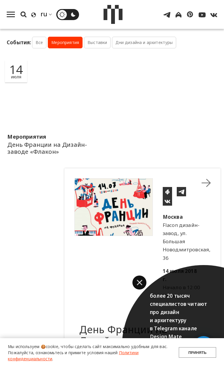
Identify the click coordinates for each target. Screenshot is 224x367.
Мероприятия (65, 42)
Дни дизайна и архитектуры (144, 42)
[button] (139, 283)
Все (39, 42)
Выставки (97, 42)
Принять (197, 352)
